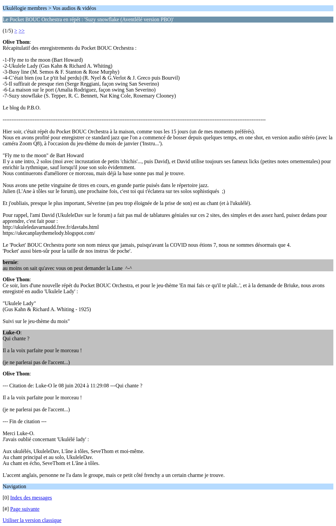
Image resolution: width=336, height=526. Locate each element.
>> (22, 30)
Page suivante (24, 509)
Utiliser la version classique (32, 520)
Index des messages (31, 497)
